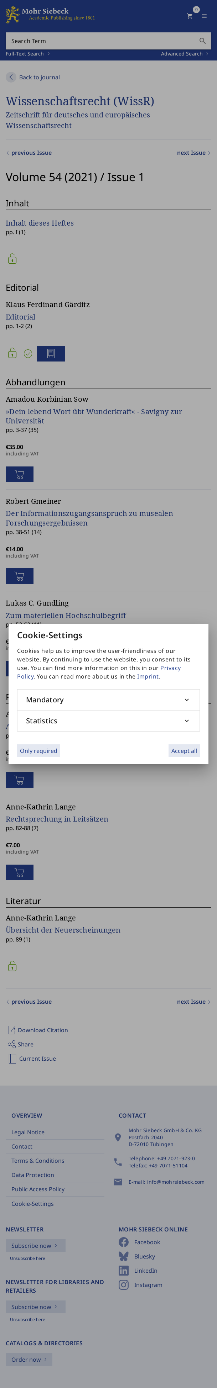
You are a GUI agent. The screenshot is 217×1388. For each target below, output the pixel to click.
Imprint (148, 676)
